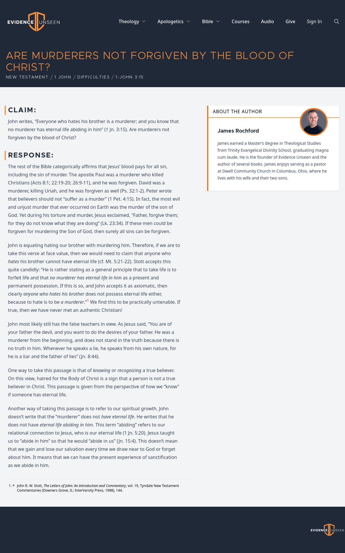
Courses (240, 21)
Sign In (314, 21)
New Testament (27, 77)
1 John (63, 77)
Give (290, 21)
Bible (207, 21)
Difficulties (93, 77)
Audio (267, 21)
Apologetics (170, 21)
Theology (129, 21)
